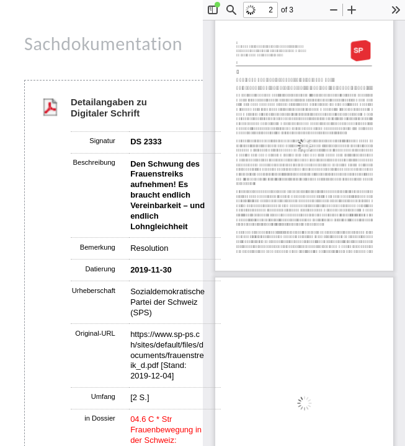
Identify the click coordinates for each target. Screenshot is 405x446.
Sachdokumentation (103, 43)
